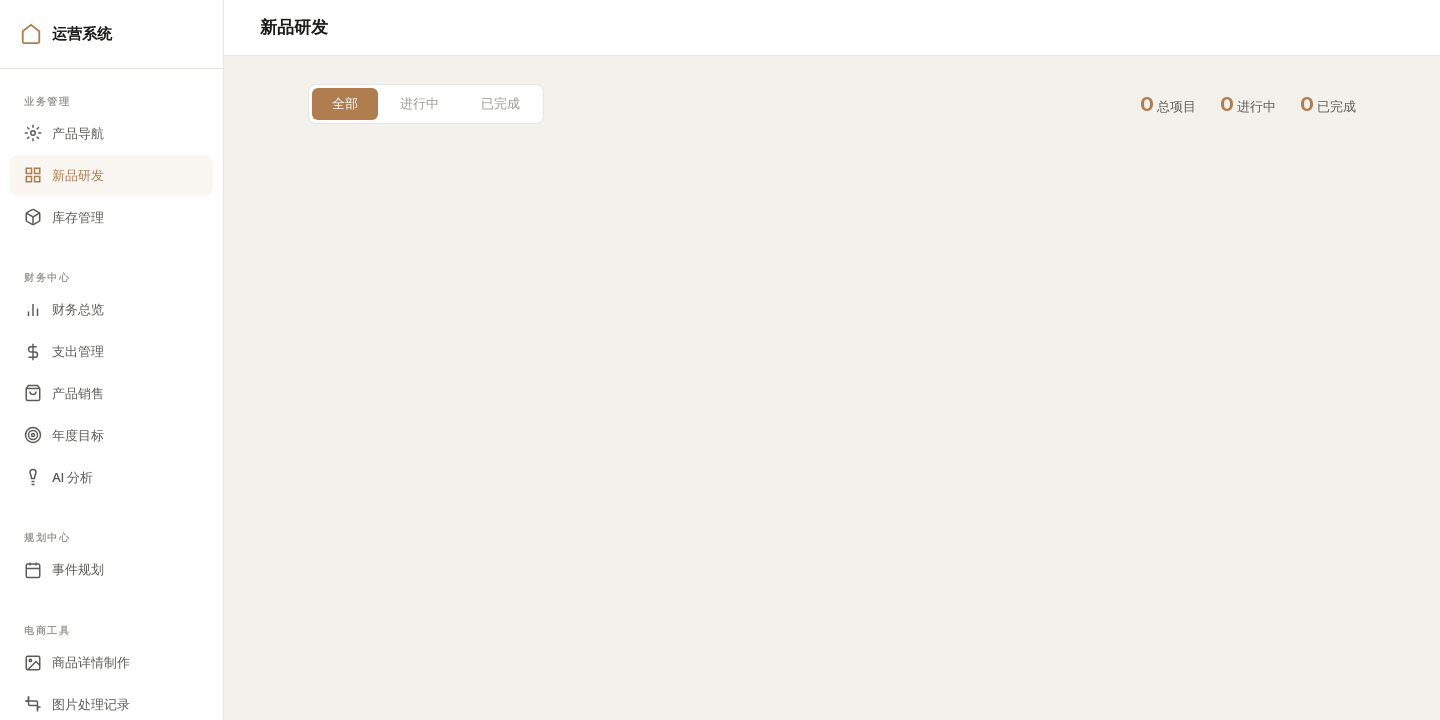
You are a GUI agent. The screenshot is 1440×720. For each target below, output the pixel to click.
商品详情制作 (77, 663)
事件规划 (64, 570)
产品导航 (64, 133)
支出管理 (64, 352)
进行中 (419, 103)
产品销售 (64, 393)
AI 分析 (58, 477)
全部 (345, 103)
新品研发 (64, 175)
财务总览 (64, 310)
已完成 (500, 103)
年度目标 (64, 435)
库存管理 (64, 217)
